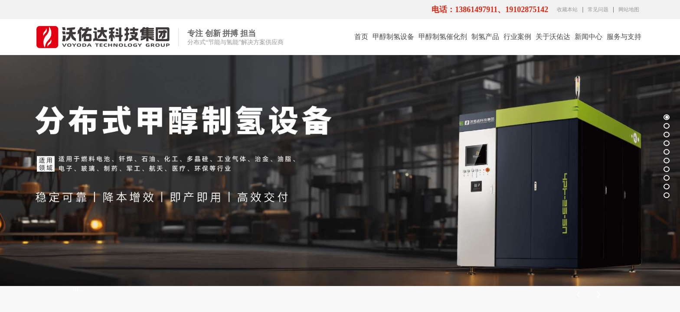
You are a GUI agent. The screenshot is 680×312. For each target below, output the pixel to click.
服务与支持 (624, 36)
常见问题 (598, 9)
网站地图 (628, 9)
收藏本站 (567, 9)
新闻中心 (588, 36)
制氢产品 (485, 36)
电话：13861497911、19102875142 (490, 9)
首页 (361, 36)
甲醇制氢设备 (393, 36)
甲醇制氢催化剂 (442, 36)
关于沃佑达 (553, 36)
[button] (578, 295)
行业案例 (517, 36)
